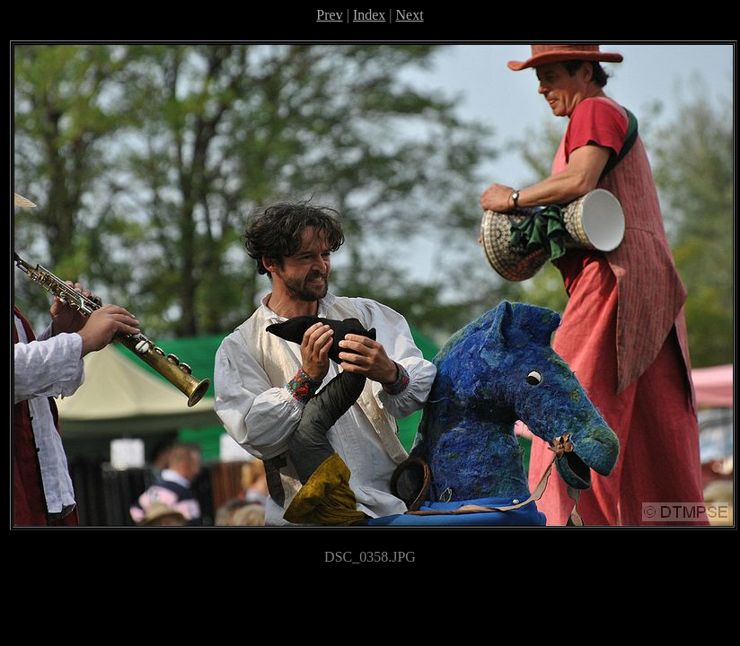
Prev (329, 14)
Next (410, 14)
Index (369, 14)
